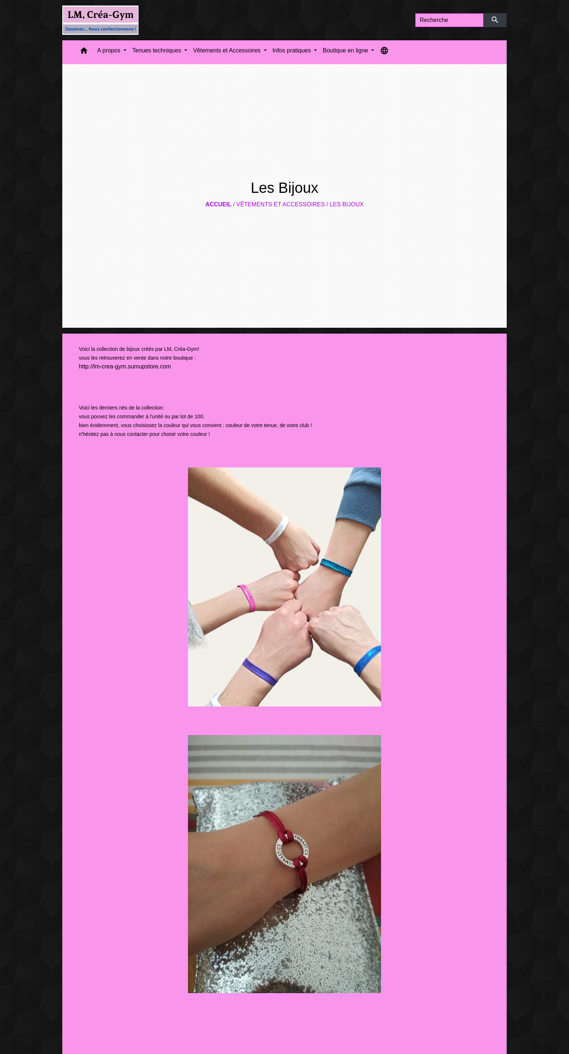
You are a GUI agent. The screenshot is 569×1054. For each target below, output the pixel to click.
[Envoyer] (495, 20)
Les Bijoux (346, 204)
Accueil (219, 204)
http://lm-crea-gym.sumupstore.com (125, 366)
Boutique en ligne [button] (346, 50)
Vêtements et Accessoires (280, 204)
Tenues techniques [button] (157, 50)
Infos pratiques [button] (293, 50)
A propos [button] (109, 50)
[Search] (449, 20)
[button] (84, 52)
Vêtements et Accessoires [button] (227, 50)
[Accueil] (100, 20)
